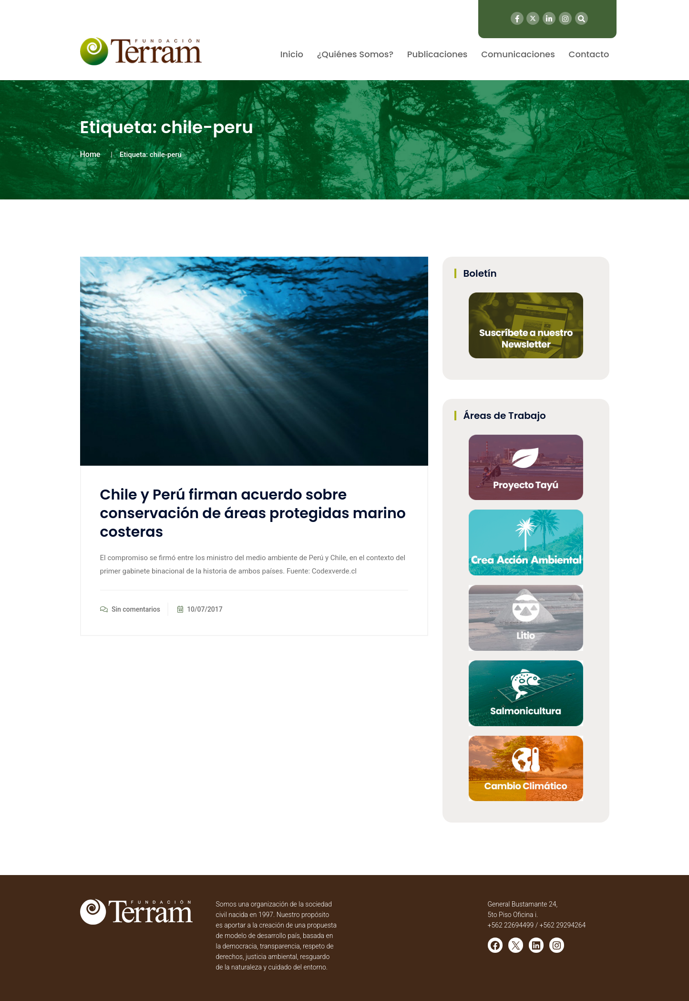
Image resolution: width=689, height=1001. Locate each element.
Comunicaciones (518, 54)
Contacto (589, 54)
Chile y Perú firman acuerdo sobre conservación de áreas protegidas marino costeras (253, 513)
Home (90, 154)
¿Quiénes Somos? (355, 54)
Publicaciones (437, 54)
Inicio (291, 54)
